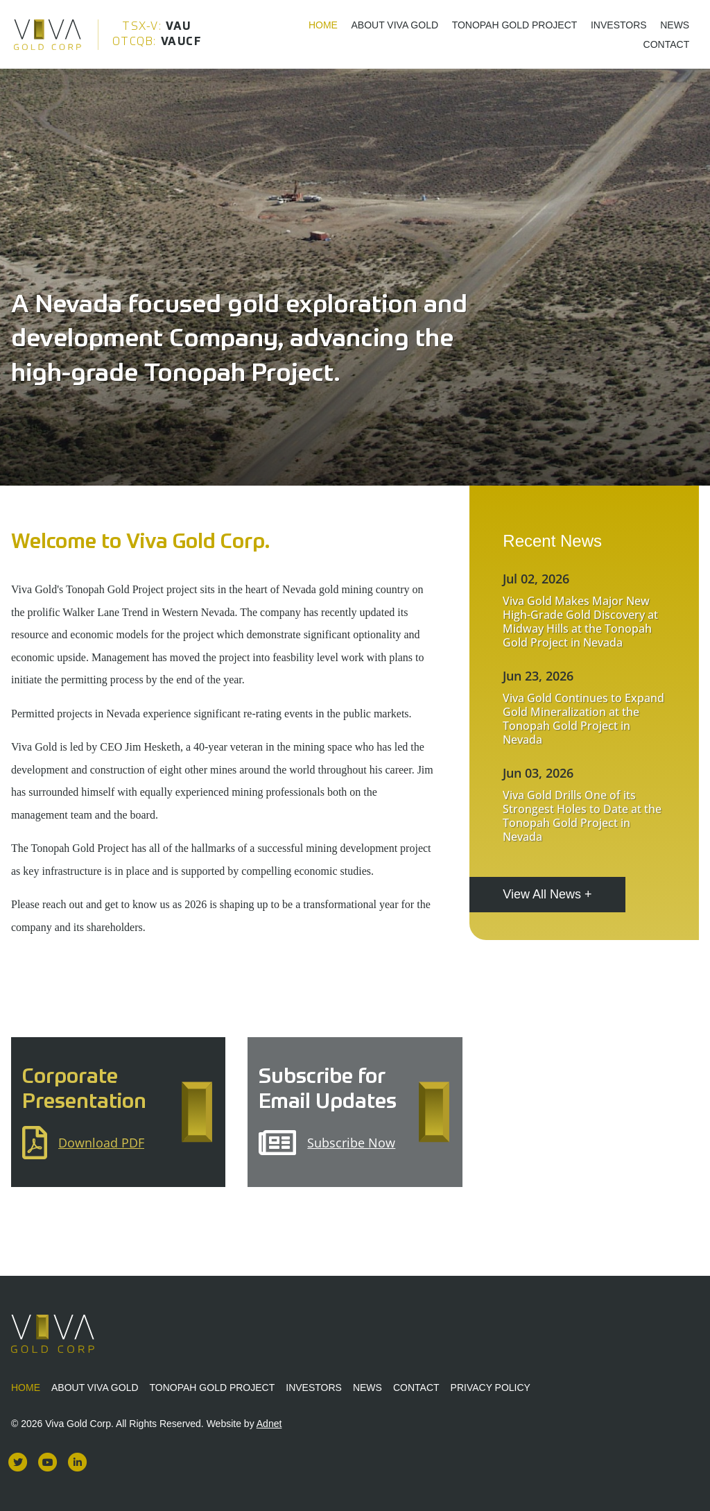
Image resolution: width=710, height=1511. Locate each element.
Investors (619, 24)
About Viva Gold (395, 24)
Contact (666, 43)
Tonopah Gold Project (515, 24)
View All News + (547, 894)
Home (323, 24)
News (674, 24)
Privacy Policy (490, 1387)
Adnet (269, 1423)
